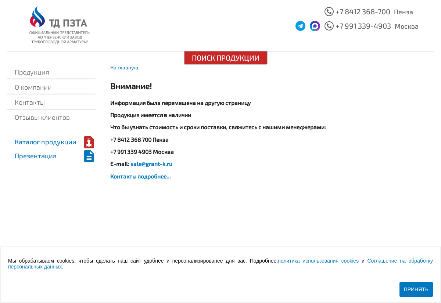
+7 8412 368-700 (363, 11)
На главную (124, 67)
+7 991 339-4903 (363, 25)
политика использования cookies (318, 261)
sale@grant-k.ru (151, 163)
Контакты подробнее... (140, 176)
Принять (416, 289)
